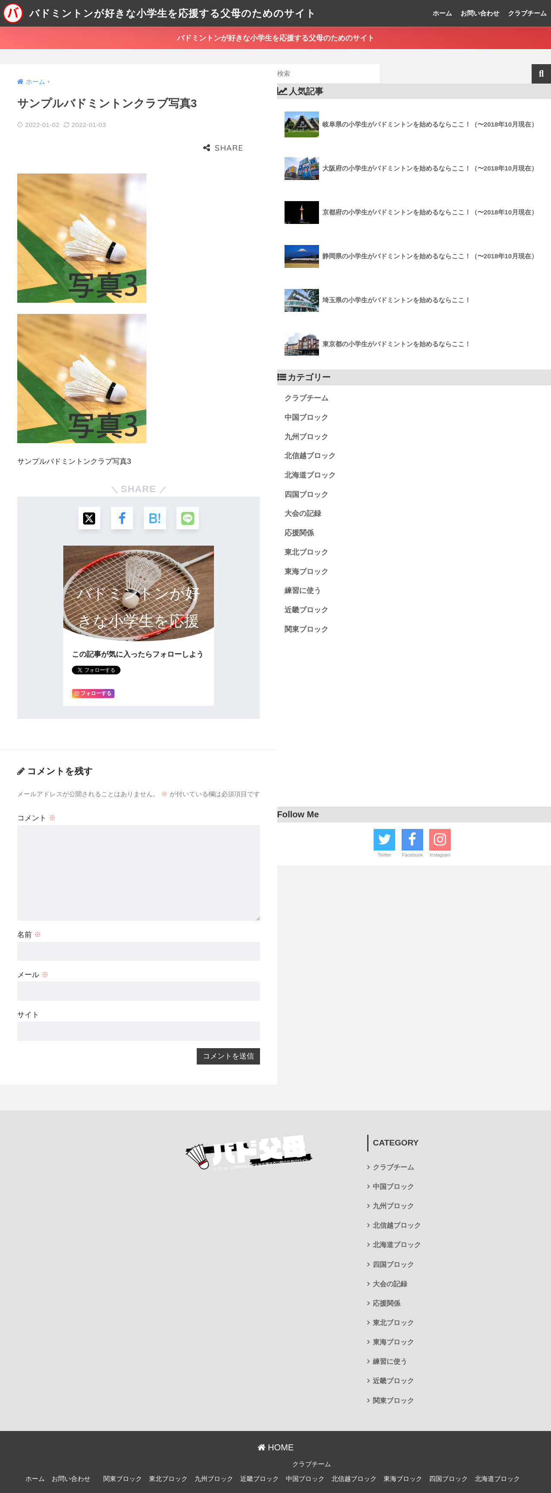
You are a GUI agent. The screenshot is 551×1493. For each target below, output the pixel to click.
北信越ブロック (310, 456)
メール (33, 948)
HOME (275, 1420)
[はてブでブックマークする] (155, 491)
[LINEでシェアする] (190, 491)
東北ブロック (306, 552)
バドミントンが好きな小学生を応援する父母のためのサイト (159, 13)
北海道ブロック (310, 475)
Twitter (384, 854)
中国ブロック (306, 417)
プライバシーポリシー (274, 1471)
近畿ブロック (306, 610)
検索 (541, 74)
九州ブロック (306, 437)
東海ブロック (306, 572)
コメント (36, 792)
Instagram (440, 854)
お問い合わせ (480, 13)
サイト (28, 988)
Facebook (412, 854)
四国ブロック (306, 494)
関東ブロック (306, 629)
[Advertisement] (414, 725)
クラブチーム (527, 13)
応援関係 (299, 533)
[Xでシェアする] (87, 491)
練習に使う (303, 591)
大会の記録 (303, 513)
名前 (29, 908)
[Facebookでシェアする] (121, 491)
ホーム (442, 13)
